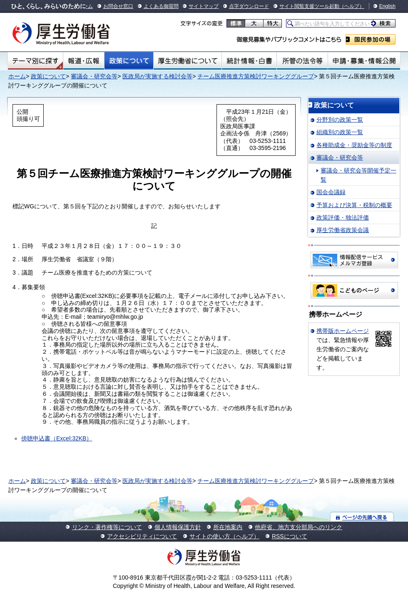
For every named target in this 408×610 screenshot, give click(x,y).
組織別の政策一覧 (339, 132)
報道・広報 (83, 61)
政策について (128, 61)
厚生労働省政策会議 (342, 230)
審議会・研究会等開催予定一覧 (358, 175)
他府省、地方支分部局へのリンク (298, 527)
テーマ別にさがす (35, 61)
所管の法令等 (302, 61)
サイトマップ (204, 6)
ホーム (17, 76)
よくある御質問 (161, 6)
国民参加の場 (371, 39)
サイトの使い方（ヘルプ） (224, 536)
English (387, 6)
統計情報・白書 (249, 61)
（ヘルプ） (351, 6)
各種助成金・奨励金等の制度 (354, 145)
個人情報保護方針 (177, 527)
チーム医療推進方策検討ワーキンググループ (255, 76)
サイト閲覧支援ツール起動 (309, 6)
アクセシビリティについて (142, 536)
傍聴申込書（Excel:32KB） (56, 438)
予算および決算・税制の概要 (354, 205)
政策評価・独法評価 (342, 217)
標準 (236, 23)
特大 (272, 23)
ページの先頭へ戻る (362, 516)
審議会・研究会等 (94, 76)
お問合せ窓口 (118, 6)
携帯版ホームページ (342, 331)
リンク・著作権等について (107, 527)
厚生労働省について (188, 61)
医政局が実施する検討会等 (157, 76)
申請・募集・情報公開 (364, 61)
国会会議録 (331, 192)
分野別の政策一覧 (339, 119)
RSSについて (289, 536)
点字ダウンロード (249, 6)
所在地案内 (227, 527)
